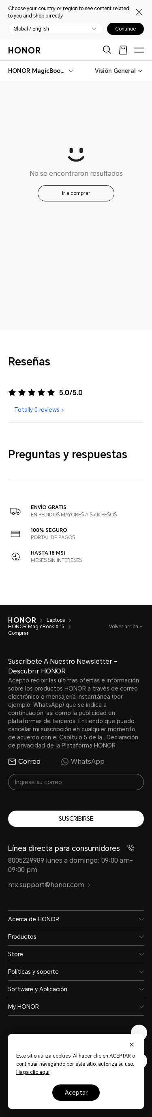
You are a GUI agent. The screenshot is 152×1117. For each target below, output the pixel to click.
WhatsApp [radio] (83, 762)
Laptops (56, 620)
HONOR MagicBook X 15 (36, 627)
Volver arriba (124, 627)
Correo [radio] (24, 762)
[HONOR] (22, 620)
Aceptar (76, 1092)
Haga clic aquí (32, 1072)
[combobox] (37, 70)
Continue (125, 29)
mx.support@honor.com (49, 885)
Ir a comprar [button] (76, 193)
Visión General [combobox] (115, 71)
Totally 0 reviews (40, 410)
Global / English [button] (31, 29)
